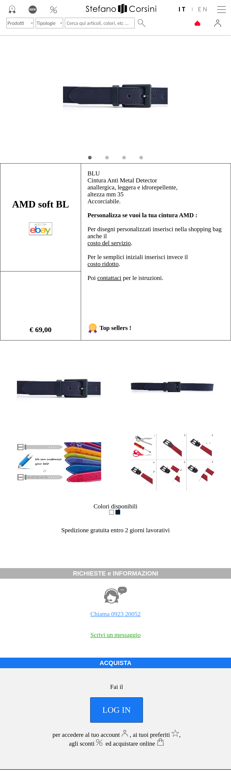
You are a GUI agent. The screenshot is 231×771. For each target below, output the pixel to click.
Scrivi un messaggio (115, 634)
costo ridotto (102, 264)
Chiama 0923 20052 (115, 614)
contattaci (109, 277)
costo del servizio (109, 243)
